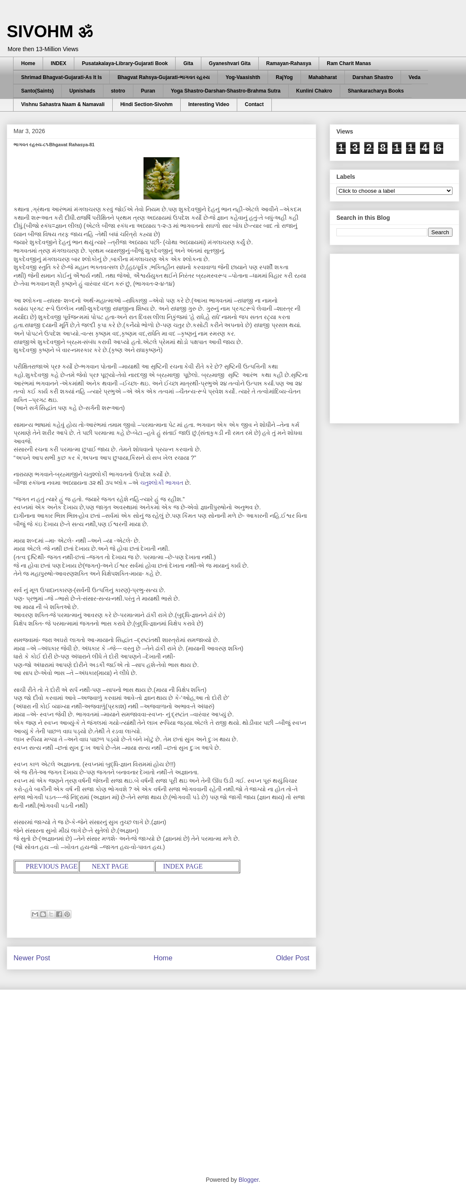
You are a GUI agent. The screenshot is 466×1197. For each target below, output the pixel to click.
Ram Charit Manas (349, 63)
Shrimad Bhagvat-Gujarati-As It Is (61, 77)
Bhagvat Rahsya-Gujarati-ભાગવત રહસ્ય (163, 77)
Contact (254, 104)
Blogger (248, 1179)
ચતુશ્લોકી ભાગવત (161, 482)
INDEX (58, 63)
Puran (148, 91)
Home (28, 63)
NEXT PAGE (110, 866)
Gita (188, 63)
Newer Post (32, 958)
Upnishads (82, 91)
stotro (118, 91)
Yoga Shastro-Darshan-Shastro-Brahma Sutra (226, 91)
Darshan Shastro (372, 77)
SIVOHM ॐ (50, 31)
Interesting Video (208, 104)
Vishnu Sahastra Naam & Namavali (63, 104)
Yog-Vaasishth (242, 77)
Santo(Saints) (37, 91)
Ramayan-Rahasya (289, 63)
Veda (414, 77)
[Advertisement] (79, 336)
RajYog (284, 77)
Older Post (292, 958)
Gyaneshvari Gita (230, 63)
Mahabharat (323, 77)
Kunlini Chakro (314, 91)
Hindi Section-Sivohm (146, 104)
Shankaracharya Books (376, 91)
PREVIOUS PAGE (52, 866)
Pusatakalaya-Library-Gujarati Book (125, 63)
